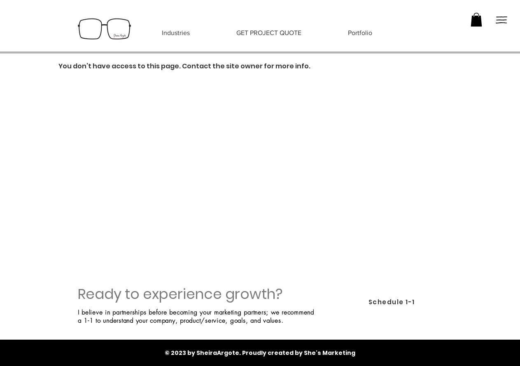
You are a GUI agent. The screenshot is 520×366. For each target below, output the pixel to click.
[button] (476, 19)
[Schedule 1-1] (392, 302)
